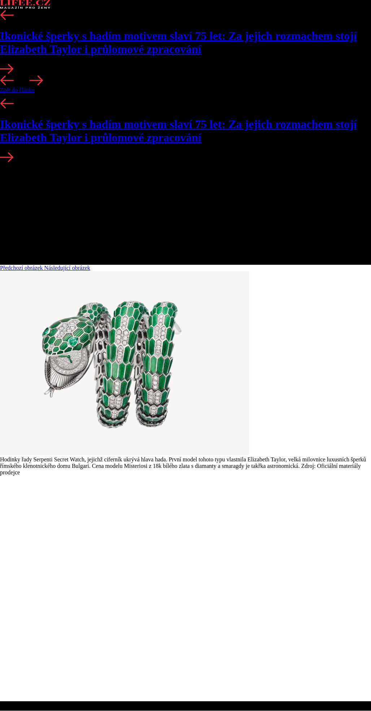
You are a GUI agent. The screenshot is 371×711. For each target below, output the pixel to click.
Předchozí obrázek (22, 268)
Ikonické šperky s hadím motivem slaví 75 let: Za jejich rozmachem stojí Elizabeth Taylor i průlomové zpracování (178, 42)
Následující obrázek (67, 268)
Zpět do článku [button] (17, 90)
